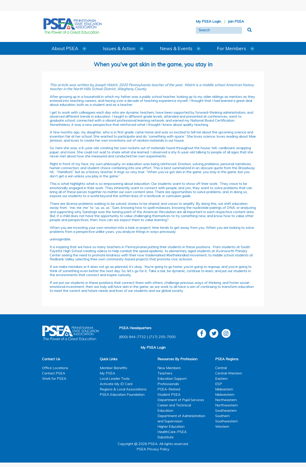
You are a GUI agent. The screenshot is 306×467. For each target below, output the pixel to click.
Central (221, 368)
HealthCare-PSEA (172, 431)
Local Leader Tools (115, 378)
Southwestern (226, 421)
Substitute (165, 437)
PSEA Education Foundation (122, 394)
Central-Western (228, 373)
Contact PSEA (53, 373)
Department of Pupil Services (180, 400)
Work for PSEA (54, 378)
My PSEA (107, 373)
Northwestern (226, 405)
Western (222, 426)
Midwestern (224, 394)
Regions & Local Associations (123, 389)
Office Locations (55, 368)
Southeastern (226, 410)
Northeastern (226, 400)
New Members (169, 368)
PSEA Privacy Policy (153, 449)
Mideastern (224, 389)
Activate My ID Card (116, 384)
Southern (222, 416)
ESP (218, 384)
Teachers (164, 373)
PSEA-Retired (168, 389)
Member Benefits (113, 368)
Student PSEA (169, 394)
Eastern (221, 378)
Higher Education (171, 426)
